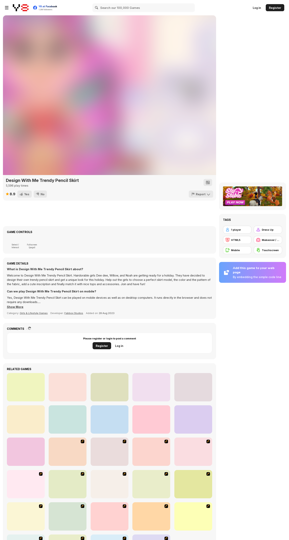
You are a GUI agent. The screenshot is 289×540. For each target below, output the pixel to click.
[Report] (201, 194)
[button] (15, 307)
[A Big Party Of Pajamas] (26, 516)
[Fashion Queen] (26, 484)
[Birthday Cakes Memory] (151, 387)
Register (275, 7)
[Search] (96, 7)
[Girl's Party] (67, 484)
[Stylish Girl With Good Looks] (67, 516)
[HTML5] (237, 240)
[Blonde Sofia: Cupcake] (109, 387)
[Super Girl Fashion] (151, 484)
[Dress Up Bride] (151, 452)
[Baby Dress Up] (151, 419)
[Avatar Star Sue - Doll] (67, 452)
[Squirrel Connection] (193, 419)
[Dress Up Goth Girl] (193, 516)
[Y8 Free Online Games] (21, 7)
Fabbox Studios (73, 313)
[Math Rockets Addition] (109, 419)
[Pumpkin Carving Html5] (26, 419)
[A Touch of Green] (193, 452)
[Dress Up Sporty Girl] (193, 484)
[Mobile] (237, 250)
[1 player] (237, 230)
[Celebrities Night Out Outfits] (26, 452)
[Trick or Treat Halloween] (193, 387)
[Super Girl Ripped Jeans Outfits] (67, 419)
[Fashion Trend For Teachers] (109, 484)
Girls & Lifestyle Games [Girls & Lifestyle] (34, 313)
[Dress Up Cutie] (109, 452)
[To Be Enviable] (109, 516)
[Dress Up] (268, 230)
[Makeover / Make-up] (268, 240)
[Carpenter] (67, 387)
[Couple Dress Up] (151, 516)
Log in (257, 7)
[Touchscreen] (268, 250)
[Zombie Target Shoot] (26, 387)
